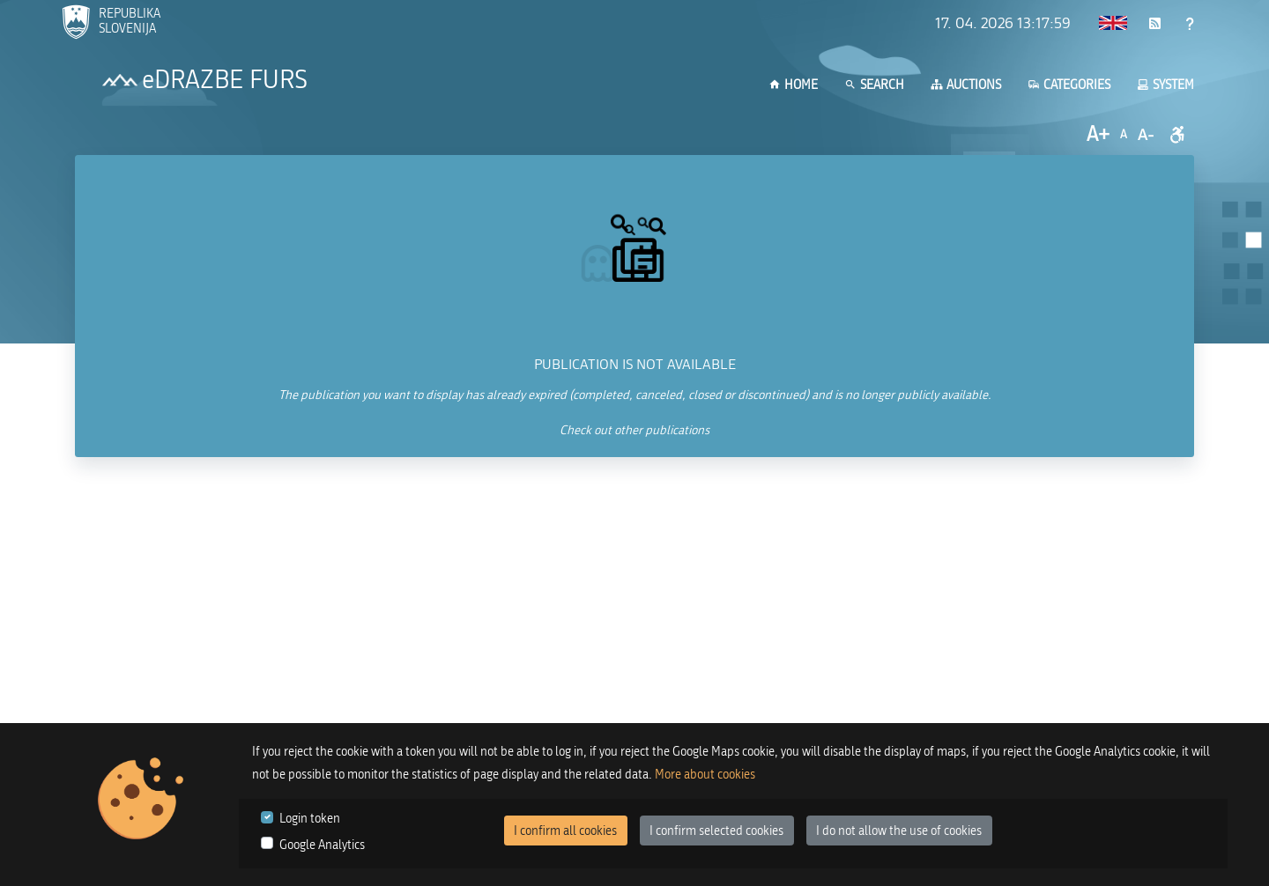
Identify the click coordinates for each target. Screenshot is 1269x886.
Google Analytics (322, 845)
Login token (309, 818)
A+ (1098, 134)
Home (793, 85)
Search (874, 85)
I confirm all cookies (565, 830)
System (1165, 85)
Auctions (966, 85)
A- (1146, 134)
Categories (1069, 85)
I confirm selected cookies (716, 830)
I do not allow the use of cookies (899, 830)
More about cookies (705, 774)
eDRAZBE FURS (225, 80)
